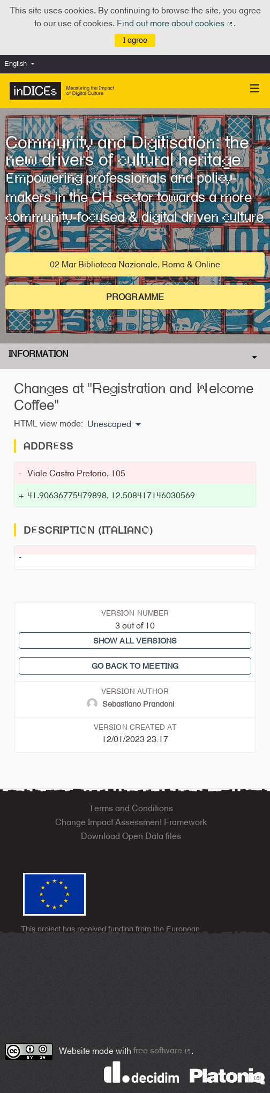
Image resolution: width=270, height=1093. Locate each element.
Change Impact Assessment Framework (131, 822)
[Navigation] (255, 88)
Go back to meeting (135, 665)
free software (162, 1050)
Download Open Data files (131, 836)
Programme (135, 297)
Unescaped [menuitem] (109, 424)
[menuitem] (22, 64)
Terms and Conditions (131, 808)
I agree (135, 39)
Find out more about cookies (175, 23)
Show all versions (135, 640)
